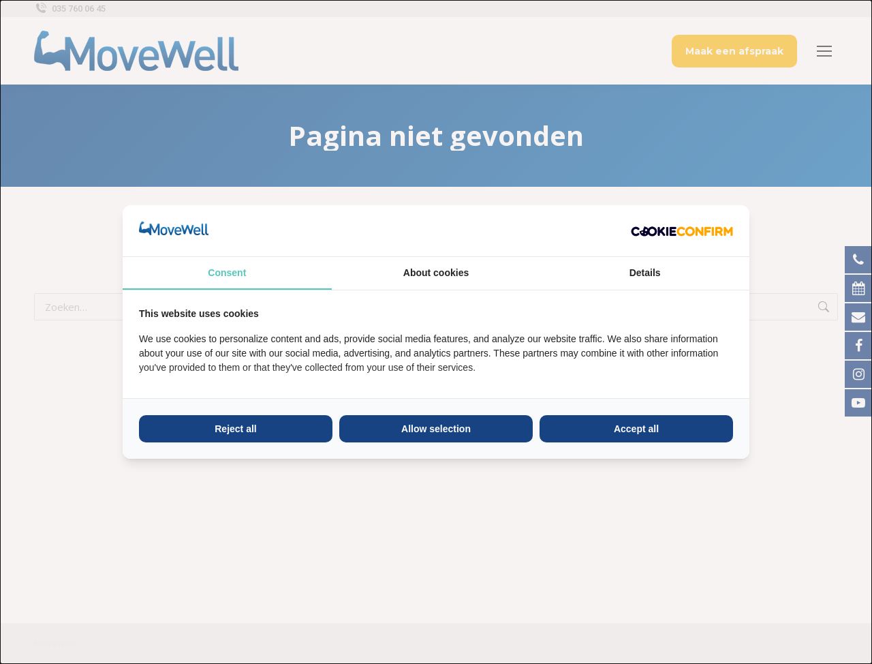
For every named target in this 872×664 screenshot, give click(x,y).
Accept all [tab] (636, 428)
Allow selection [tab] (436, 428)
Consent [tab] (227, 272)
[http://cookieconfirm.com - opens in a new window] (682, 230)
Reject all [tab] (235, 428)
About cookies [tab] (436, 272)
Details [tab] (645, 272)
